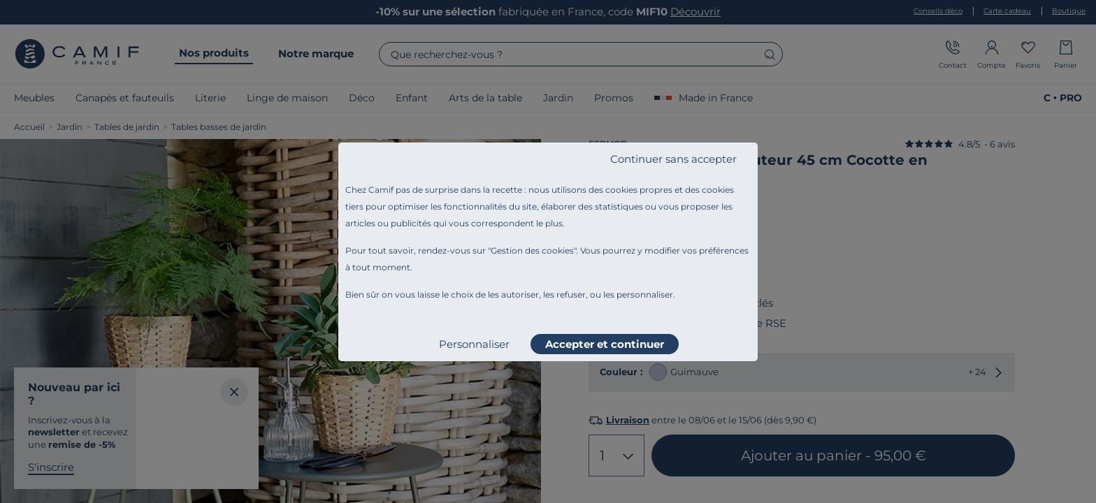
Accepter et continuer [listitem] (604, 344)
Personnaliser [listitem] (474, 344)
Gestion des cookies (532, 250)
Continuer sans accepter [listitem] (673, 159)
